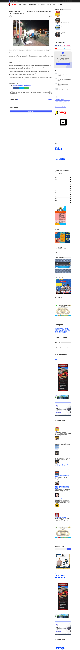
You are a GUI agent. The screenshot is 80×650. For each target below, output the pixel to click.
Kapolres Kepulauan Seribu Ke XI (60, 517)
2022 (63, 185)
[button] (71, 4)
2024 (63, 181)
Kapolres (62, 99)
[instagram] (69, 1)
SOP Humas (57, 507)
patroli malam (66, 329)
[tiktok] (71, 1)
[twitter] (65, 1)
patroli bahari (65, 330)
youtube (59, 48)
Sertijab (62, 332)
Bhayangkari (58, 99)
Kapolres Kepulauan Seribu (65, 34)
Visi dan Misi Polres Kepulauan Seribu (65, 20)
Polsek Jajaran (41, 4)
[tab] (20, 4)
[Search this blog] (61, 549)
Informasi (49, 4)
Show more (50, 99)
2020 (63, 188)
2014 (63, 200)
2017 (63, 194)
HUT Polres (66, 332)
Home (20, 4)
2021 (63, 187)
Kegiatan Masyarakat (16, 85)
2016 (63, 196)
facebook (59, 45)
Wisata (66, 104)
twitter (67, 48)
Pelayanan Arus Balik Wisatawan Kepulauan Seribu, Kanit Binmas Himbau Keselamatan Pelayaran (62, 487)
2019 (63, 190)
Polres (65, 103)
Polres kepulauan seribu (59, 104)
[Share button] (31, 88)
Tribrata (56, 431)
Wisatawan (57, 106)
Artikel (58, 149)
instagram (68, 45)
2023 (63, 183)
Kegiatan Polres (23, 85)
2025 (63, 179)
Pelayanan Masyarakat (59, 103)
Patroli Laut (59, 332)
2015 (63, 198)
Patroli (60, 329)
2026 (63, 177)
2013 (63, 202)
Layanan (54, 4)
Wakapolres (66, 331)
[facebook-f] (63, 1)
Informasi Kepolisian (60, 576)
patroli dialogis (61, 331)
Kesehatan (60, 159)
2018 (63, 192)
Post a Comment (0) (31, 111)
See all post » (57, 147)
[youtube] (67, 1)
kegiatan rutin (14, 9)
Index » (56, 157)
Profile (24, 4)
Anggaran (60, 4)
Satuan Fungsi (32, 4)
